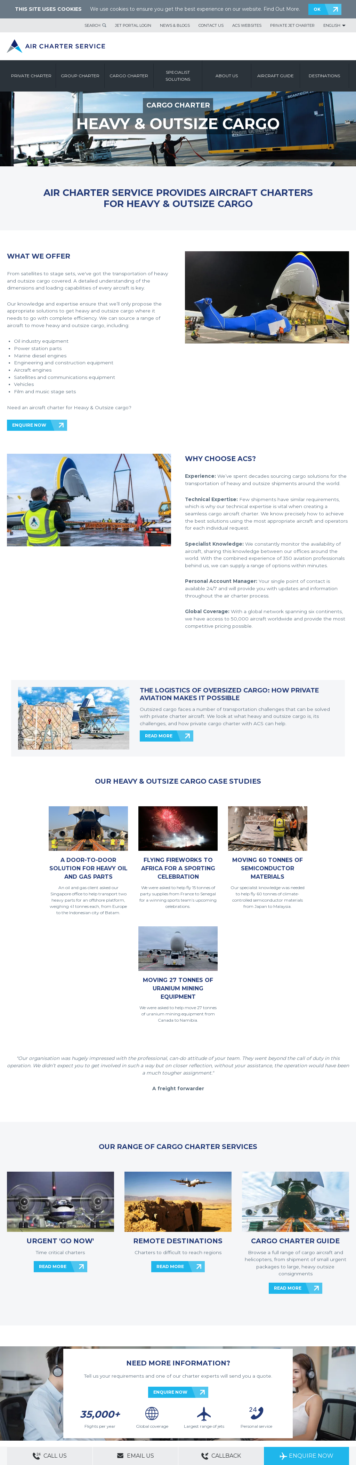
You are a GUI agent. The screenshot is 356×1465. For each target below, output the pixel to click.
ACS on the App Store (286, 1408)
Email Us (135, 1455)
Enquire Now (306, 1456)
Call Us (50, 1456)
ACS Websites (246, 25)
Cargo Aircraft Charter (116, 1414)
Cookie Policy (115, 1404)
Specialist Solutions (177, 76)
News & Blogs (175, 25)
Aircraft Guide (275, 75)
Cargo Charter (129, 75)
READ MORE (158, 735)
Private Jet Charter (292, 25)
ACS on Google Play (328, 1408)
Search (92, 25)
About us (227, 75)
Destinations (324, 75)
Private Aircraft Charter (28, 1414)
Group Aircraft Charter (72, 1414)
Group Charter (80, 75)
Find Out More (281, 9)
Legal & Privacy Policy (79, 1404)
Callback (221, 1456)
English (331, 25)
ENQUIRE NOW (29, 425)
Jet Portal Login (133, 25)
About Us (39, 1395)
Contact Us (211, 25)
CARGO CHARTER (178, 105)
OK (317, 9)
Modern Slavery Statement (31, 1404)
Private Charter (31, 75)
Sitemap (58, 1395)
